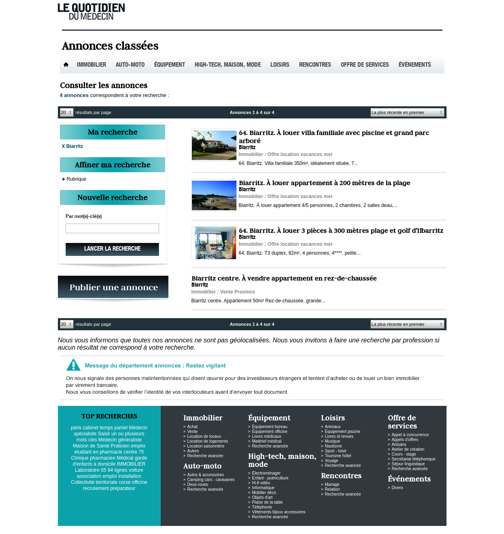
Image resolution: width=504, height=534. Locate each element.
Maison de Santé (91, 446)
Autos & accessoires (205, 475)
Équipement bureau (269, 426)
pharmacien (102, 458)
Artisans (399, 444)
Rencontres (315, 65)
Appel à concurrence (410, 435)
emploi (109, 476)
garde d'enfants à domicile (110, 461)
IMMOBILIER (131, 464)
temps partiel (114, 428)
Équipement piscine (342, 431)
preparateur (122, 488)
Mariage (332, 484)
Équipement (169, 65)
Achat (192, 426)
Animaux (333, 426)
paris (76, 428)
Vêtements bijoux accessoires (279, 512)
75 (141, 452)
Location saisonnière (206, 446)
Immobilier (91, 65)
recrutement (96, 488)
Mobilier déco (264, 492)
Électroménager (266, 473)
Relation (332, 489)
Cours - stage (404, 454)
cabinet (90, 428)
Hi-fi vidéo (261, 483)
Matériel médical (267, 441)
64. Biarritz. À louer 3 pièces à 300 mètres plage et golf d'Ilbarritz (341, 230)
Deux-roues (197, 484)
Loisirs (279, 65)
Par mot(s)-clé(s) (84, 216)
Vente (192, 431)
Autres (193, 451)
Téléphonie (262, 507)
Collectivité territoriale (94, 482)
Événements (415, 65)
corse (124, 482)
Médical (125, 458)
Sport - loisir (336, 451)
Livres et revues (339, 436)
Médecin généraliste (120, 440)
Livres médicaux (266, 436)
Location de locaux (204, 436)
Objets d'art (262, 497)
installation (129, 476)
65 (103, 470)
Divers (397, 487)
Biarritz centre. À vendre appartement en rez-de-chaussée (283, 278)
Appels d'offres (405, 439)
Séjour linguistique (408, 464)
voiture (136, 470)
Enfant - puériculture (270, 478)
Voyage (331, 460)
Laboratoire (87, 470)
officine (139, 482)
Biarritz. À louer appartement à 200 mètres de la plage (324, 183)
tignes (121, 470)
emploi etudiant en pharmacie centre (109, 449)
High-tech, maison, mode (228, 65)
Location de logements (207, 441)
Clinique (79, 458)
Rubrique (77, 179)
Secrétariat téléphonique (414, 459)
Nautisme (333, 446)
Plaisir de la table (267, 502)
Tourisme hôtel (338, 456)
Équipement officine (270, 431)
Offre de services (365, 65)
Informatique (263, 487)
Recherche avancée (205, 456)
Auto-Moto (130, 65)
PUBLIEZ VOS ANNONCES (113, 289)
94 (110, 470)
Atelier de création (408, 449)
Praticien (120, 446)
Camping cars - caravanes (211, 479)
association (89, 476)
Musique (332, 441)
